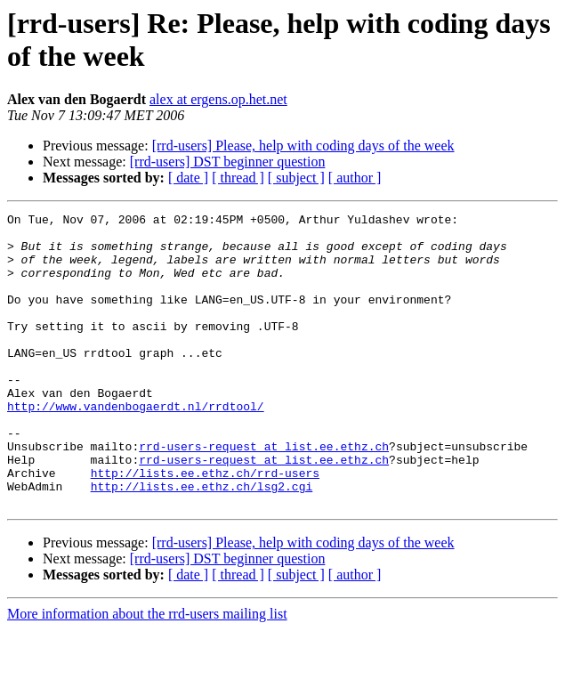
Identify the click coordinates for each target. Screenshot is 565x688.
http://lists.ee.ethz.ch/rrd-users (205, 526)
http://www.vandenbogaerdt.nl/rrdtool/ (135, 446)
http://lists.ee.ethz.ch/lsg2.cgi (202, 542)
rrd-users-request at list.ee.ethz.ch (264, 494)
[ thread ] (238, 177)
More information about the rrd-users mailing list (147, 672)
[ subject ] (296, 177)
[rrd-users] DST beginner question (228, 161)
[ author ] (355, 177)
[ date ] (188, 177)
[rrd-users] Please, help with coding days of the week (303, 145)
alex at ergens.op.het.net (218, 99)
